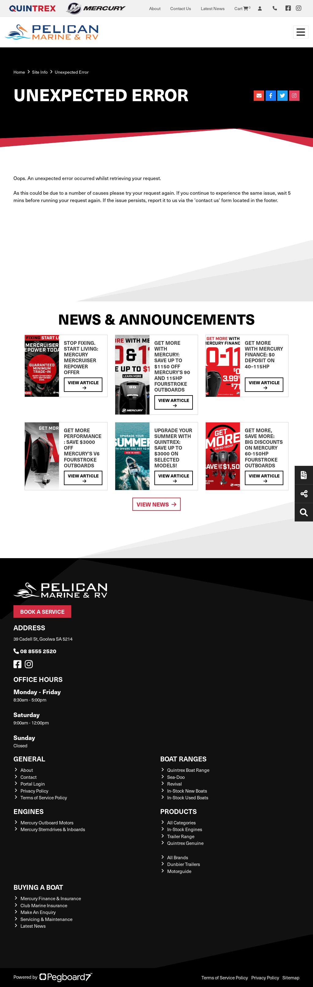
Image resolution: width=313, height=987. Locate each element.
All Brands (177, 857)
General (29, 758)
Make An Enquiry (38, 912)
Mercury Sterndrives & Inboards (52, 829)
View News (156, 504)
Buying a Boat (38, 887)
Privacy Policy (34, 790)
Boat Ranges (183, 758)
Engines (28, 811)
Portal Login (32, 783)
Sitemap (291, 977)
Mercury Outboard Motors (46, 822)
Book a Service (42, 611)
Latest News (213, 8)
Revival (174, 783)
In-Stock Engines (184, 829)
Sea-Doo (176, 777)
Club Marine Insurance (43, 905)
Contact (28, 777)
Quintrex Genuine (185, 843)
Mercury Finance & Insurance (50, 898)
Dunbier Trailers (183, 864)
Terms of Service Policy (43, 797)
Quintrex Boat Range (188, 770)
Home (19, 72)
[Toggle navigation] (300, 32)
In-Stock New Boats (187, 790)
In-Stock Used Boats (187, 797)
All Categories (181, 822)
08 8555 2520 (34, 651)
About (154, 8)
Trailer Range (180, 836)
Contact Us (180, 8)
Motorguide (179, 871)
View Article (83, 384)
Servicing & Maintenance (46, 919)
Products (178, 811)
